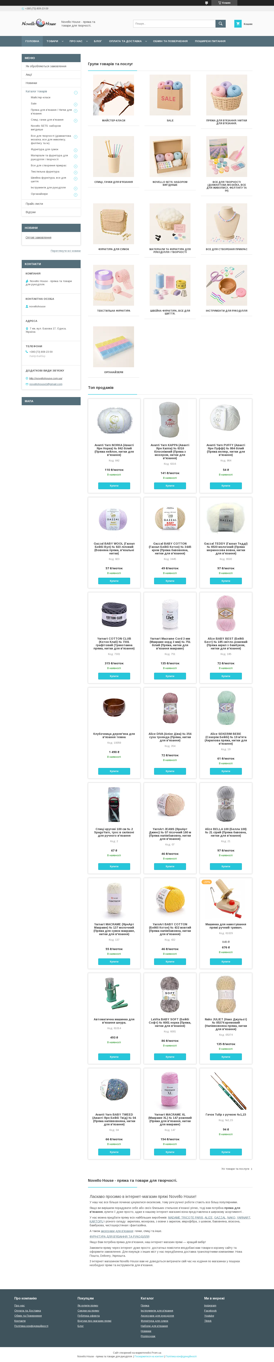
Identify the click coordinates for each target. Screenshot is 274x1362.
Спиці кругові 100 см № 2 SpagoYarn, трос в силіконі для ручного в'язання (114, 832)
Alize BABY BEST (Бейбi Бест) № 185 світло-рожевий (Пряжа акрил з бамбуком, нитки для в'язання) (225, 643)
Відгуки (31, 212)
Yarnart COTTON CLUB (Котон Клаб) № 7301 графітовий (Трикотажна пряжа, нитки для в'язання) (114, 643)
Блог (98, 41)
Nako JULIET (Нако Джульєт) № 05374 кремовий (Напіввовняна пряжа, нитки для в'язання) (226, 1024)
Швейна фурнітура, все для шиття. (170, 312)
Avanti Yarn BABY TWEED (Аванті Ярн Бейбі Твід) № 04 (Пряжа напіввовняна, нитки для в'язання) (114, 1119)
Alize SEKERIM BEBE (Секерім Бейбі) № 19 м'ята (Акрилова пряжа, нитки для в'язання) (226, 738)
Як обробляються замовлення (46, 66)
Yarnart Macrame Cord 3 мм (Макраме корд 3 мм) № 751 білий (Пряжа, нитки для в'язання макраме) (170, 643)
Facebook (210, 1310)
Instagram (210, 1305)
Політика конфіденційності (31, 1325)
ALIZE (209, 1217)
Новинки (31, 83)
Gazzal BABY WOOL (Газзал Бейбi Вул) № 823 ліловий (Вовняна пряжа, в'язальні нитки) (114, 548)
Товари (52, 41)
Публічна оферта (89, 1315)
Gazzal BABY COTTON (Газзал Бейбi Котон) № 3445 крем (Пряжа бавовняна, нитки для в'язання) (170, 548)
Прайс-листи (34, 203)
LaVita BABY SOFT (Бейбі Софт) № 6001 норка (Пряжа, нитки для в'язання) (170, 1022)
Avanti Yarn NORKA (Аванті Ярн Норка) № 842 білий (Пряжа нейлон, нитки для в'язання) (114, 450)
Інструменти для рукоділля (226, 310)
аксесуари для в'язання (117, 1231)
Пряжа (145, 1305)
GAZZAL (220, 1217)
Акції (29, 74)
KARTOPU (97, 1221)
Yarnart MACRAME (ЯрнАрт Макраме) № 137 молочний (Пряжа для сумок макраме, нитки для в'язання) (114, 929)
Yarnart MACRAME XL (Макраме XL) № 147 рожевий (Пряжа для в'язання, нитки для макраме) (170, 1119)
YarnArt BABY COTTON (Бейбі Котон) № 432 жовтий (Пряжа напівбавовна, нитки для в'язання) (170, 929)
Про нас (76, 41)
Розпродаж (148, 1336)
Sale (170, 120)
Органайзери (113, 372)
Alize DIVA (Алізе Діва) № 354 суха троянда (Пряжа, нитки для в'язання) (170, 737)
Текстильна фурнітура (113, 310)
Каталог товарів (36, 91)
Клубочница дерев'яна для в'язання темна (114, 735)
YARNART (243, 1217)
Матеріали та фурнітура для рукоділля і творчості (170, 251)
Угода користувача (40, 51)
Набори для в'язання (154, 1325)
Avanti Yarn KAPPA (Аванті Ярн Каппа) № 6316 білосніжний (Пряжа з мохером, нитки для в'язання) (170, 451)
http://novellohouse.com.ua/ (45, 378)
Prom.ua (156, 1352)
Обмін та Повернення (28, 1315)
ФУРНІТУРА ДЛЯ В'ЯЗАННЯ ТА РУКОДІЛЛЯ (119, 1236)
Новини (31, 227)
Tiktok (208, 1320)
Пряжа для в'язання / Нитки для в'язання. (226, 122)
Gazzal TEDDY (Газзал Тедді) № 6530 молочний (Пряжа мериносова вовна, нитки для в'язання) (226, 548)
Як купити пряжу (88, 1305)
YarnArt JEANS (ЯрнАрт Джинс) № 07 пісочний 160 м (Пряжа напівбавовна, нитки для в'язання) (170, 833)
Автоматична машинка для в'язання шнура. (114, 1021)
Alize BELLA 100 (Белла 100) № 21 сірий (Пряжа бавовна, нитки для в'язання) (226, 832)
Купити (114, 485)
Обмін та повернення (170, 41)
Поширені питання (210, 41)
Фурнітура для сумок (113, 249)
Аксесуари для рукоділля (157, 1315)
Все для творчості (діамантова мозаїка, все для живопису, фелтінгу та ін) (226, 186)
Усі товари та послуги (235, 1168)
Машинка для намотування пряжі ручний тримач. (225, 926)
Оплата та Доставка (125, 41)
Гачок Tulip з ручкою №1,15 (226, 1114)
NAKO (231, 1217)
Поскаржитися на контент (149, 1356)
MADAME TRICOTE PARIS (185, 1217)
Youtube (209, 1315)
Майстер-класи (113, 120)
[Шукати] (220, 24)
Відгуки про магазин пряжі (94, 1320)
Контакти (20, 1320)
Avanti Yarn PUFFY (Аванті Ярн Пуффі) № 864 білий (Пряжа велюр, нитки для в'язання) (225, 450)
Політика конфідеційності (85, 51)
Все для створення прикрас (226, 249)
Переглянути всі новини (66, 250)
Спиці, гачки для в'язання (113, 182)
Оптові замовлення (38, 237)
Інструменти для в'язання (157, 1310)
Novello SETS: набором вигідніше (170, 183)
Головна (32, 41)
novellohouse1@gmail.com (45, 384)
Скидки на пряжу (88, 1310)
